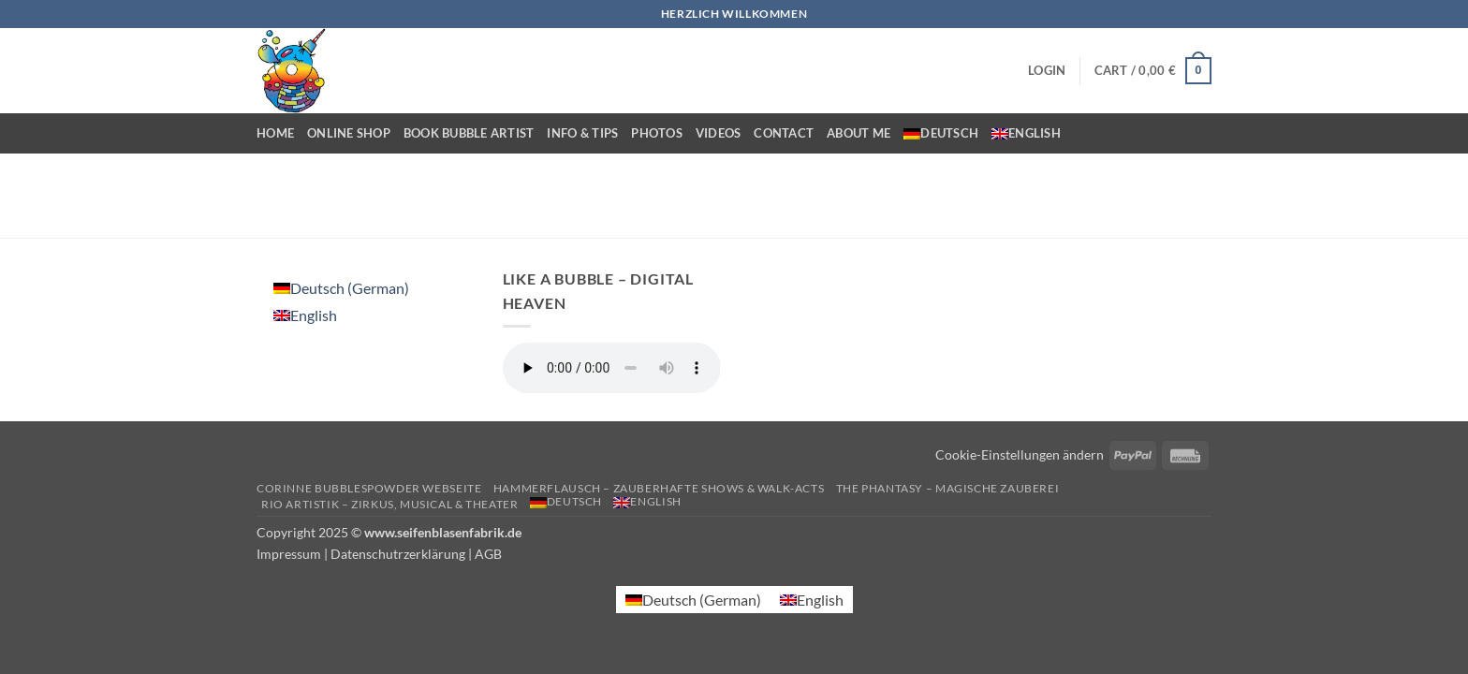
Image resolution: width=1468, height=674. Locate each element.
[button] (1046, 70)
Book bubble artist (469, 132)
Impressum (289, 554)
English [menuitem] (313, 315)
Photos (657, 132)
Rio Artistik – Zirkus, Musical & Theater (389, 504)
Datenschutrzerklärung (397, 554)
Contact (784, 132)
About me (858, 132)
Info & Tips (582, 132)
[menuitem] (940, 133)
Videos (718, 132)
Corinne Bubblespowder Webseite (369, 488)
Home (275, 132)
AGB (488, 554)
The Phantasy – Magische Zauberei (948, 488)
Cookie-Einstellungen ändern (1019, 454)
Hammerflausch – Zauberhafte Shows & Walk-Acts (659, 488)
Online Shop (348, 132)
